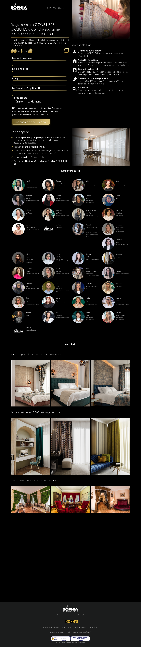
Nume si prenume (22, 58)
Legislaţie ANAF (93, 627)
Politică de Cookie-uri (80, 627)
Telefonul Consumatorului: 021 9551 (60, 632)
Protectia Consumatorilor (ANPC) (82, 632)
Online (17, 101)
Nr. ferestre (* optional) (26, 88)
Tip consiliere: (20, 97)
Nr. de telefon (20, 68)
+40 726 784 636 (55, 8)
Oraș (15, 78)
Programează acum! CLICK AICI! (31, 121)
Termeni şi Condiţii (66, 627)
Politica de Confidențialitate (51, 627)
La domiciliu (33, 101)
